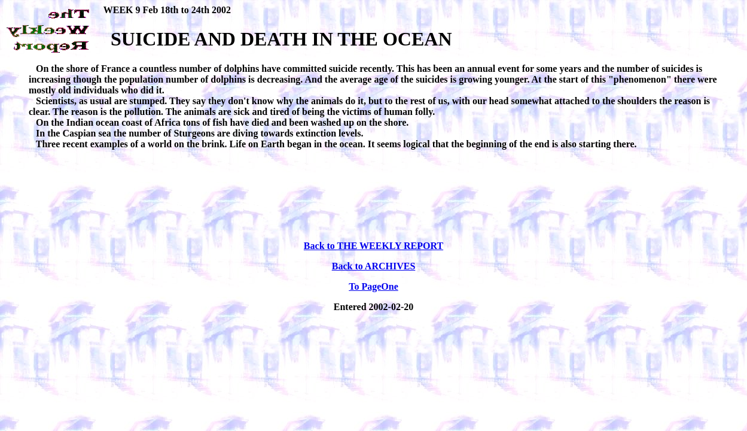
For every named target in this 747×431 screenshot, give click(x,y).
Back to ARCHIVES (374, 266)
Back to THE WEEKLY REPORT (373, 246)
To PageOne (373, 286)
